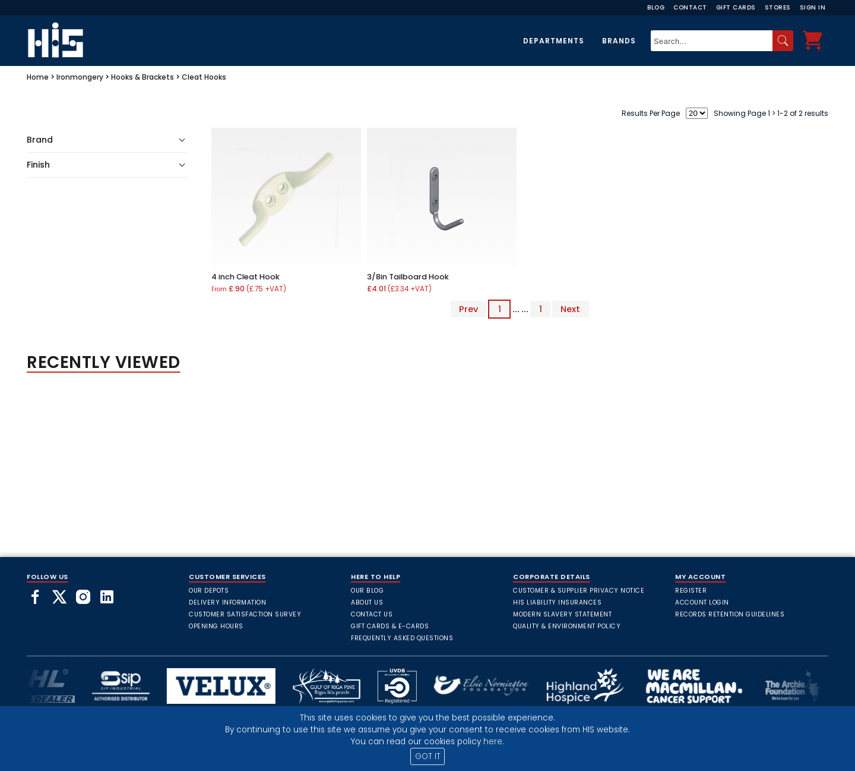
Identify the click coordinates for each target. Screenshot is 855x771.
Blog (655, 7)
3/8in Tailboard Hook (408, 277)
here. (493, 741)
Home (38, 77)
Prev (468, 309)
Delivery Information (227, 602)
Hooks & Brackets (142, 77)
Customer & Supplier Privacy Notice (578, 590)
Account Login (702, 602)
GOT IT (428, 756)
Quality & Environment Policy (566, 626)
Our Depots (209, 590)
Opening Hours (216, 626)
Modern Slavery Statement (562, 614)
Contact (690, 7)
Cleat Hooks (204, 77)
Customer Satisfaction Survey (245, 614)
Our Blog (367, 590)
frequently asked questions (402, 638)
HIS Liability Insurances (557, 602)
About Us (367, 602)
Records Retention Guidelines (729, 614)
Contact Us (371, 614)
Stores (778, 7)
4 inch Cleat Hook (245, 277)
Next (570, 309)
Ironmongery (79, 77)
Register (691, 590)
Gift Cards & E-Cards (390, 626)
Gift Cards (736, 7)
